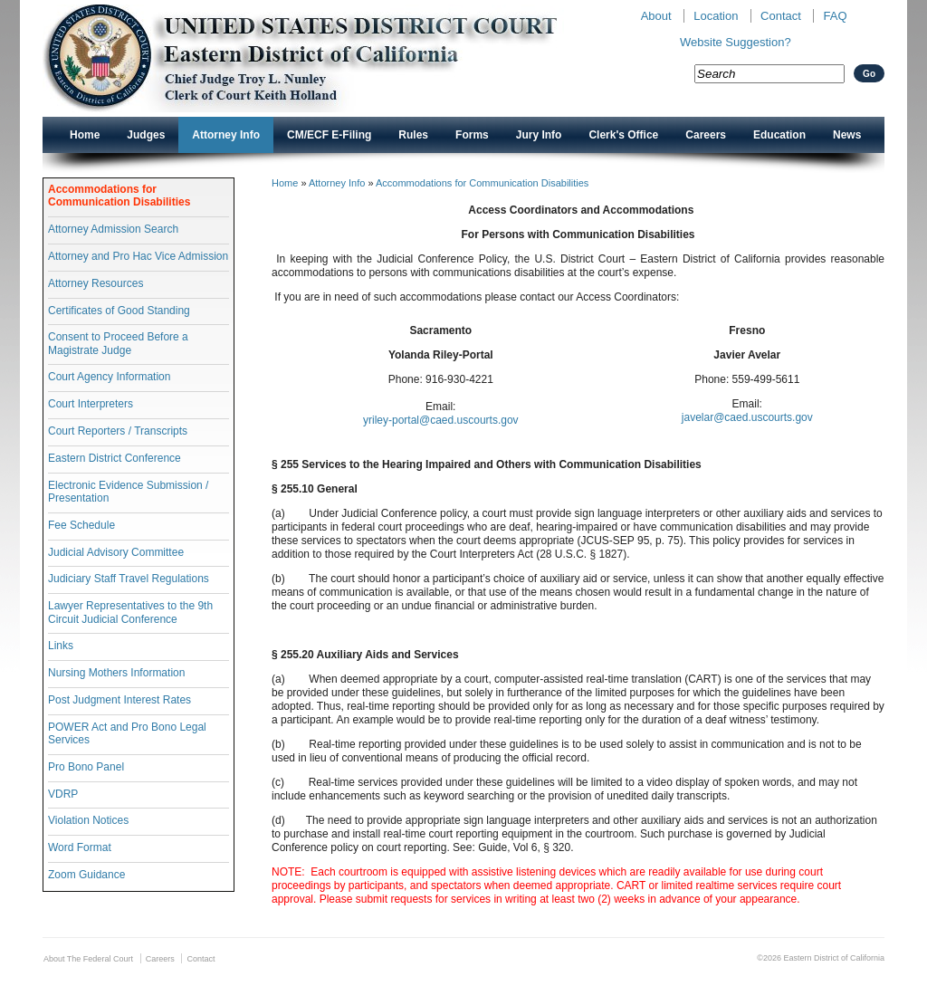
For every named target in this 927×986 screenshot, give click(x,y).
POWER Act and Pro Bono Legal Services (127, 733)
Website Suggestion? (735, 42)
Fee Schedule (81, 525)
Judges (146, 135)
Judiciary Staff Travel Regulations (128, 578)
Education (779, 135)
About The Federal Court (88, 958)
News (847, 135)
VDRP (63, 794)
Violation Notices (88, 820)
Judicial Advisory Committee (116, 552)
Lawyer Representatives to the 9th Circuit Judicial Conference (130, 612)
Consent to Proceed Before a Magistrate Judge (118, 343)
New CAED (328, 58)
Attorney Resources (95, 283)
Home (85, 135)
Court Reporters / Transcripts (117, 431)
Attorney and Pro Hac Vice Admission (138, 256)
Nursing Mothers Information (116, 672)
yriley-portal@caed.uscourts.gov (441, 420)
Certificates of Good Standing (119, 310)
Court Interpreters (90, 403)
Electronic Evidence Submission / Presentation (128, 491)
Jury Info (539, 135)
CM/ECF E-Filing (329, 135)
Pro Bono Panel (86, 767)
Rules (413, 135)
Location (715, 16)
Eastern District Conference (114, 458)
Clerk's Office (623, 135)
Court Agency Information (109, 376)
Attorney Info (226, 135)
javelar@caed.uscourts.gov (747, 417)
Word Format (79, 847)
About (656, 16)
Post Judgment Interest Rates (119, 700)
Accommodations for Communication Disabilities (119, 195)
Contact (780, 16)
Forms (472, 135)
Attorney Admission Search (113, 229)
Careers (705, 135)
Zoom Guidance (86, 874)
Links (60, 645)
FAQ (834, 16)
